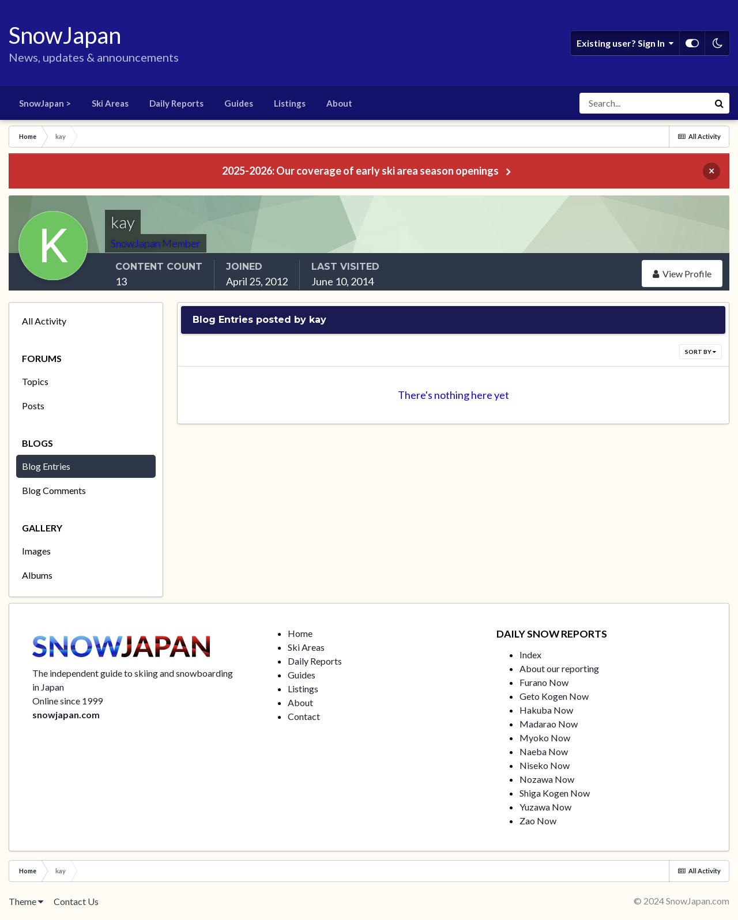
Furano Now (543, 682)
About (339, 103)
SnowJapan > (45, 103)
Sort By (700, 351)
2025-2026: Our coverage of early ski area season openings (360, 170)
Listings (290, 103)
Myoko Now (544, 737)
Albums (37, 575)
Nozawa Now (546, 779)
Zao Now (537, 820)
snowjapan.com (66, 714)
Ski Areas (110, 103)
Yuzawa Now (545, 806)
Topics (35, 381)
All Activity (44, 320)
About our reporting (559, 668)
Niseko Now (544, 765)
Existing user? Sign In (625, 43)
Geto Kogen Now (554, 696)
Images (36, 550)
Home (300, 633)
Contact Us (76, 901)
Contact (304, 716)
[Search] (644, 103)
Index (530, 654)
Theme (26, 901)
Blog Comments (54, 490)
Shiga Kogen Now (554, 792)
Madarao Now (548, 723)
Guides (238, 103)
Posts (33, 405)
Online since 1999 (67, 700)
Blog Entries (46, 466)
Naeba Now (543, 751)
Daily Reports (176, 103)
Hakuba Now (546, 709)
